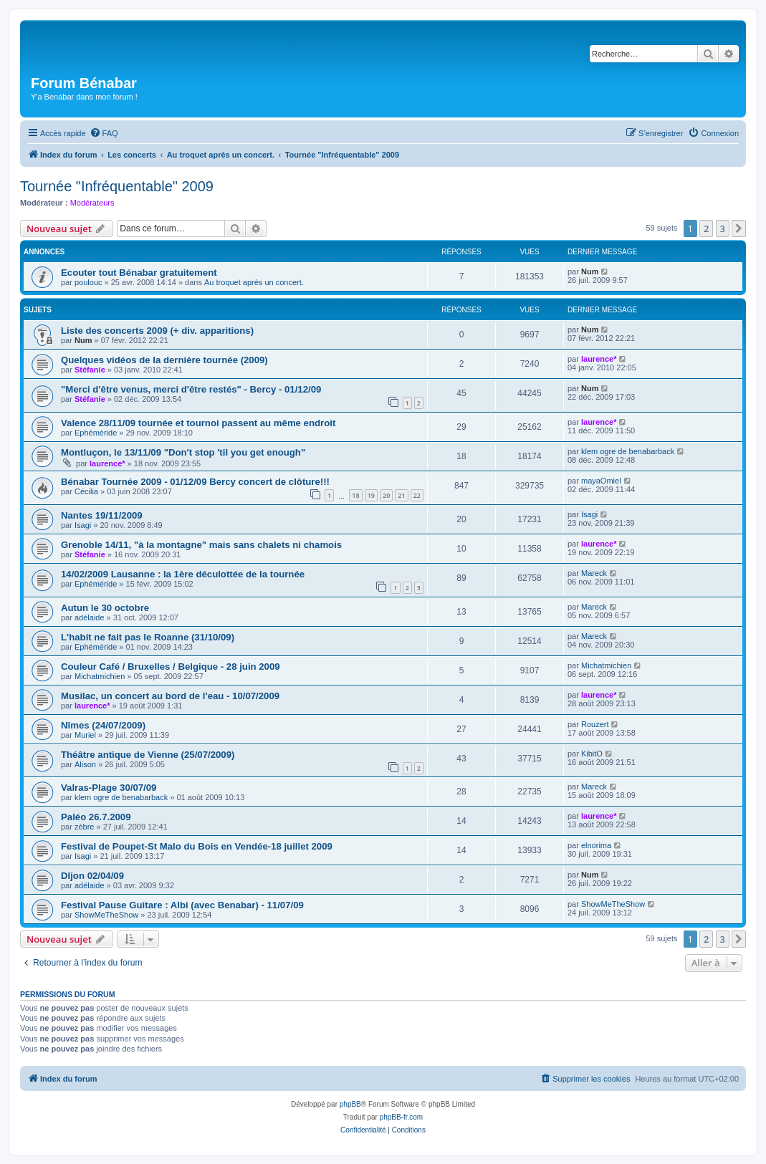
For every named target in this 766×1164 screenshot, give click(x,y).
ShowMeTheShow (106, 914)
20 (386, 495)
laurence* (599, 359)
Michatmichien (100, 676)
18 (355, 495)
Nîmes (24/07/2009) (103, 725)
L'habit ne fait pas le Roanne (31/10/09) (147, 637)
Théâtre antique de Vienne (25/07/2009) (147, 754)
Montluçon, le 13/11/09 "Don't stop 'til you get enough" (183, 452)
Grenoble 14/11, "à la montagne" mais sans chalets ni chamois (201, 544)
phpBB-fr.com (401, 1117)
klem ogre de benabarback (627, 451)
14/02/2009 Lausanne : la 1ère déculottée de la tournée (183, 574)
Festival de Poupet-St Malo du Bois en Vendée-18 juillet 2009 (196, 846)
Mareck (594, 573)
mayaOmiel (601, 480)
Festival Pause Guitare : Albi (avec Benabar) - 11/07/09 (182, 905)
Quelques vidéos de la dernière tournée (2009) (164, 360)
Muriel (85, 735)
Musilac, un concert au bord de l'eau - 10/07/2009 (170, 696)
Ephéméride (96, 432)
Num (589, 271)
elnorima (596, 845)
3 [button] (722, 228)
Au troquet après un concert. (254, 282)
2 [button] (706, 228)
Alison (85, 764)
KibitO (592, 753)
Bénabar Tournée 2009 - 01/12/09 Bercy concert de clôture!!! (195, 481)
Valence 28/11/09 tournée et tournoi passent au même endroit (198, 423)
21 (401, 495)
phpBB (350, 1104)
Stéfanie (90, 369)
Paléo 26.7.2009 (96, 817)
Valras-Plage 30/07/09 (108, 787)
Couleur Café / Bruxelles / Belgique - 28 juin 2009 (170, 666)
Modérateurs (92, 202)
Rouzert (595, 724)
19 (371, 495)
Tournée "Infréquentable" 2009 (117, 186)
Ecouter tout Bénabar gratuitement (139, 272)
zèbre (85, 826)
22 (417, 495)
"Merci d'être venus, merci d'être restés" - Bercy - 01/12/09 (191, 389)
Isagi (83, 525)
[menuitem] (104, 133)
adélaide (90, 617)
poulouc (88, 282)
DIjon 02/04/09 (92, 875)
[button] (739, 228)
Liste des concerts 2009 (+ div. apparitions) (157, 330)
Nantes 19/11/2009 (102, 515)
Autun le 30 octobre (105, 607)
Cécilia (86, 491)
